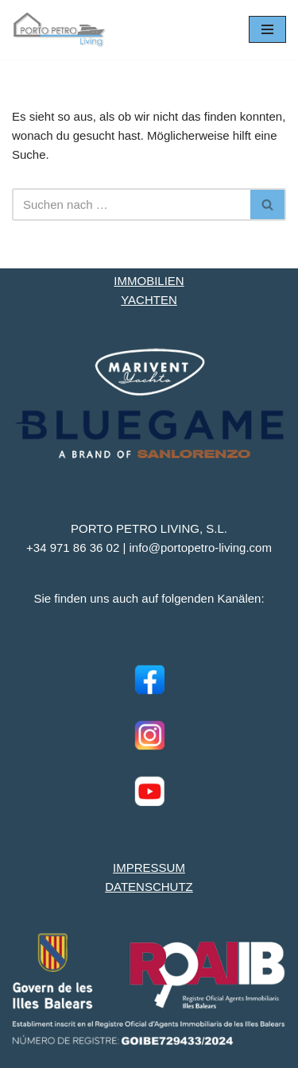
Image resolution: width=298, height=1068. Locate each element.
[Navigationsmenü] (267, 29)
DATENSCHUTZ (149, 886)
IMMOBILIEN (149, 280)
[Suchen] (131, 204)
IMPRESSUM (149, 867)
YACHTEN (149, 300)
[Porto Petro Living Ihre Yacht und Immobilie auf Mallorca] (59, 29)
